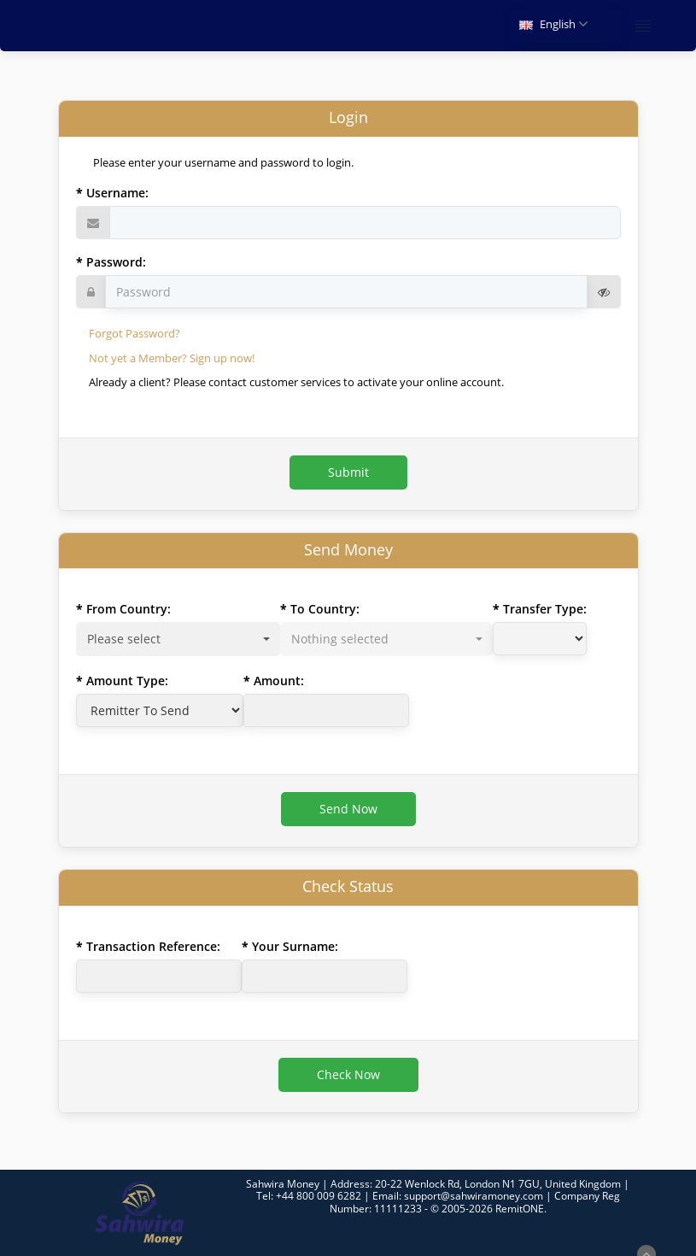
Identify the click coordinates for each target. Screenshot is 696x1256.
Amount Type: (127, 680)
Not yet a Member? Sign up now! (171, 358)
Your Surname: (295, 946)
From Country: (128, 609)
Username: (117, 193)
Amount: (279, 680)
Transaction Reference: (153, 946)
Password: (116, 262)
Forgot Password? (134, 333)
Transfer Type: (545, 609)
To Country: (325, 609)
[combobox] (178, 639)
